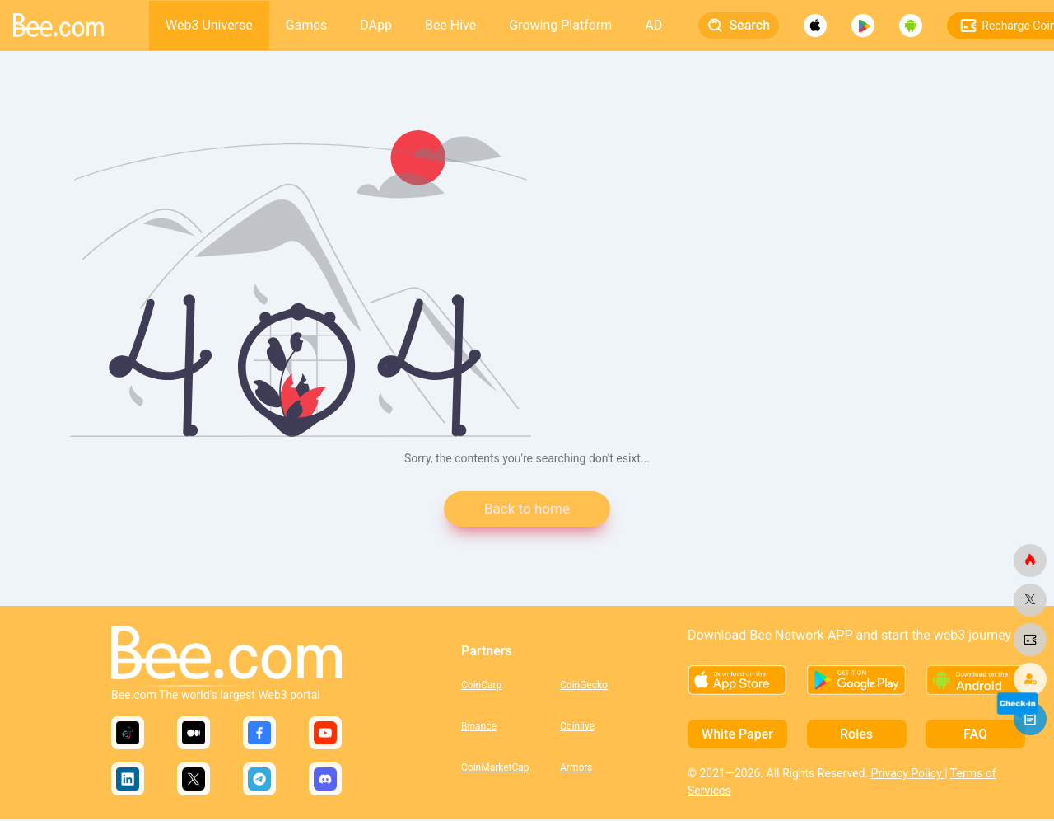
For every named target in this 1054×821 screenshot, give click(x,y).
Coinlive (577, 727)
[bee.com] (1030, 560)
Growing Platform (560, 25)
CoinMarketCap (495, 768)
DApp (376, 25)
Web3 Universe (209, 25)
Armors (576, 768)
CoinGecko (584, 686)
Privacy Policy (908, 774)
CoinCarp (481, 686)
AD (653, 25)
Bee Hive (450, 25)
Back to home (527, 509)
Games (306, 25)
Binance (479, 727)
